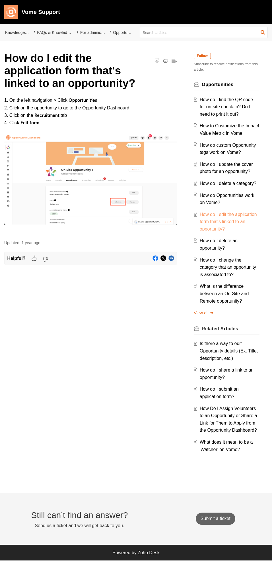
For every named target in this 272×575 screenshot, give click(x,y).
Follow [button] (203, 56)
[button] (263, 12)
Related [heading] (221, 335)
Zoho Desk (148, 567)
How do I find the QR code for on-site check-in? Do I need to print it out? (228, 107)
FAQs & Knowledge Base (59, 32)
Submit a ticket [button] (215, 533)
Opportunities (125, 32)
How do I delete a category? (229, 190)
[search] (204, 32)
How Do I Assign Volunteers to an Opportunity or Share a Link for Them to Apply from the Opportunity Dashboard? (229, 430)
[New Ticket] (215, 533)
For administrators (96, 32)
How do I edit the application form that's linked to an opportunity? (226, 228)
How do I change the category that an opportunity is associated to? (229, 274)
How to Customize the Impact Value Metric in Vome (223, 133)
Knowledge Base (20, 32)
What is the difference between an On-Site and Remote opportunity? (225, 301)
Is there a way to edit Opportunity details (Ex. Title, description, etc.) (224, 358)
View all (205, 320)
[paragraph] (90, 165)
